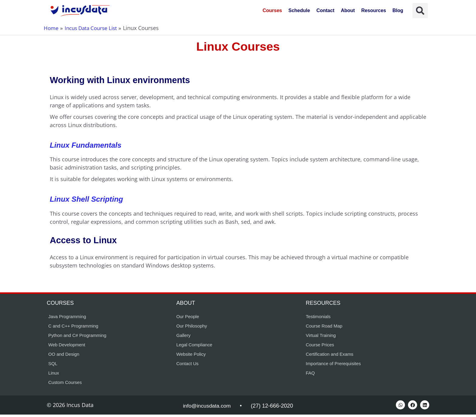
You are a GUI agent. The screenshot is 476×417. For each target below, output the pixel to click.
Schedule (299, 10)
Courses (272, 10)
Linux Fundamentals (87, 145)
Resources (373, 10)
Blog (398, 10)
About (348, 10)
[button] (420, 10)
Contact (325, 10)
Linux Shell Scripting (88, 199)
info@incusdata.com (207, 408)
